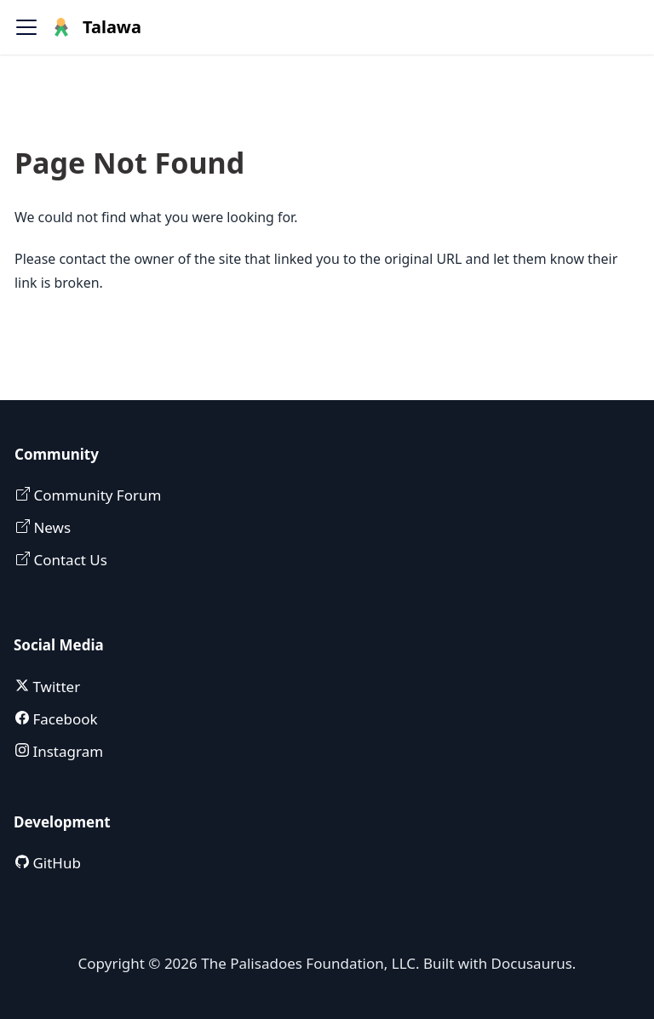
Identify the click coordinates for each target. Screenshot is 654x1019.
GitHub (55, 863)
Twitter (54, 686)
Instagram (66, 751)
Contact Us (68, 560)
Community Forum (95, 495)
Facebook (63, 719)
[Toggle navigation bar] (26, 27)
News (50, 527)
